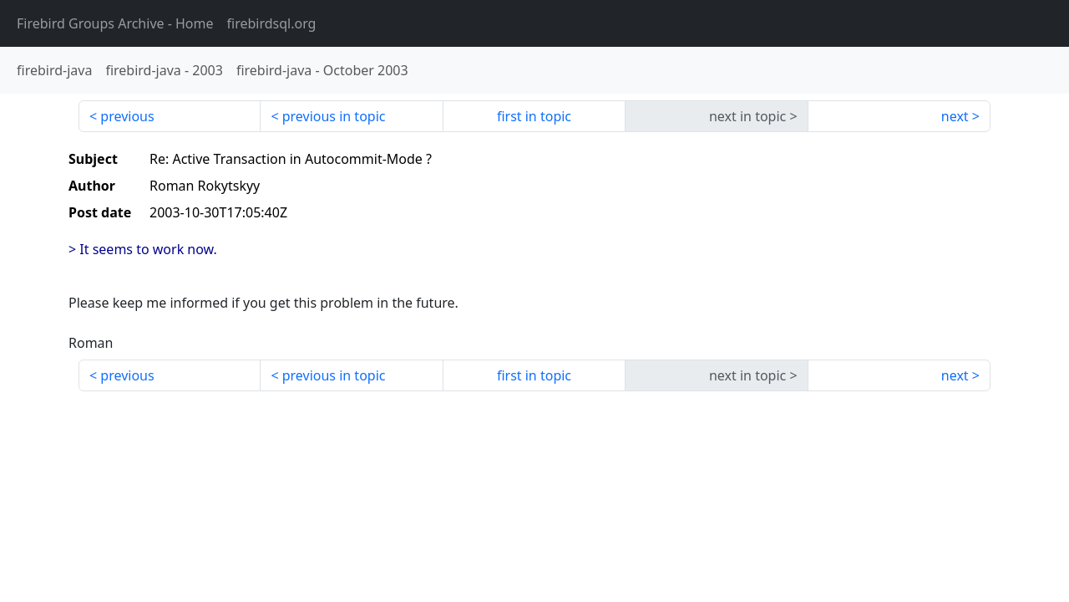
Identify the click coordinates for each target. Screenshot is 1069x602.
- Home (115, 23)
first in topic (534, 116)
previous (127, 116)
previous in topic (334, 116)
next (955, 116)
